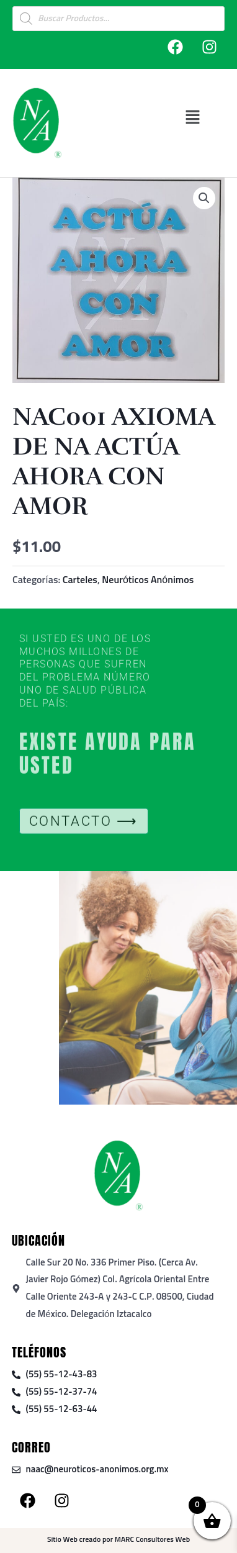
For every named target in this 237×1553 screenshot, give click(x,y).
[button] (193, 117)
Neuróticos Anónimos (148, 580)
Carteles (80, 580)
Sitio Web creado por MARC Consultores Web (118, 1540)
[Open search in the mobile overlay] (118, 18)
